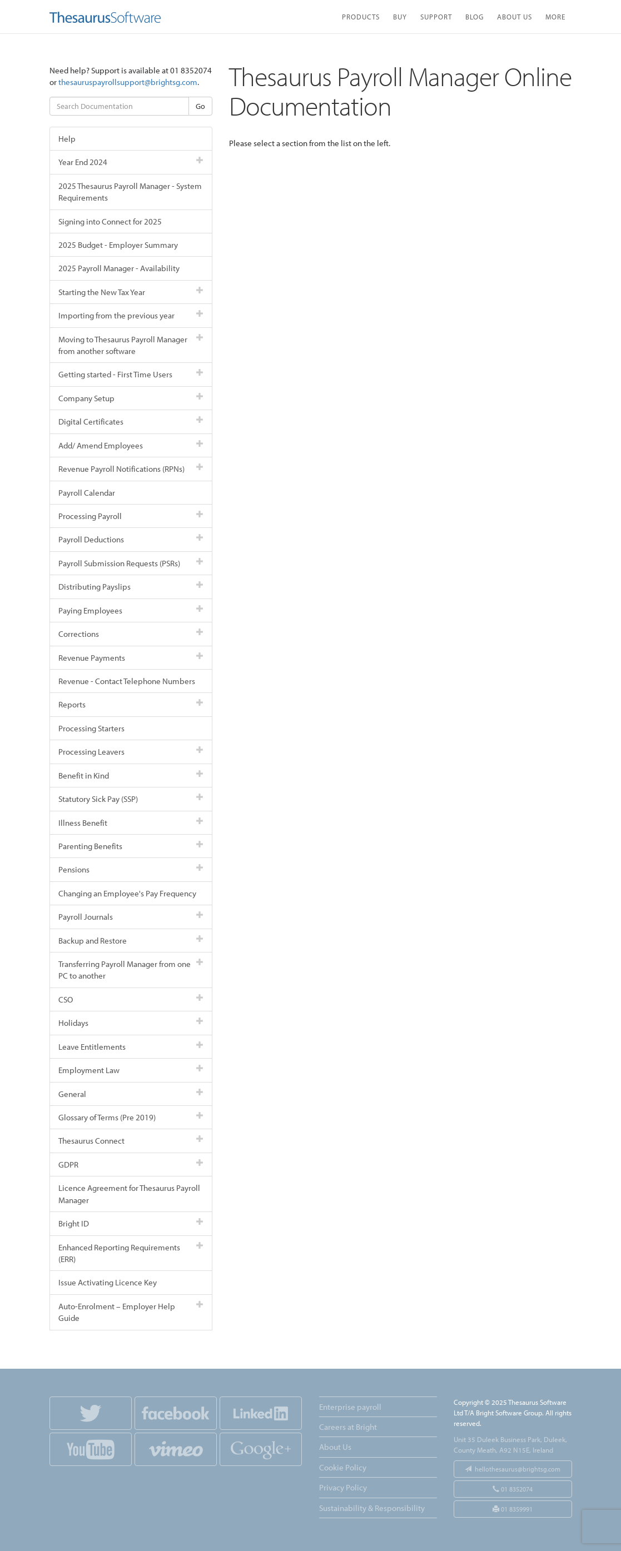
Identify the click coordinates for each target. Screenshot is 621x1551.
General (130, 1094)
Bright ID (130, 1223)
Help (67, 138)
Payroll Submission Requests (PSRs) (130, 563)
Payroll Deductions (130, 539)
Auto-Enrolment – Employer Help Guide (130, 1312)
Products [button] (361, 16)
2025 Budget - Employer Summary (118, 245)
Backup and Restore (130, 940)
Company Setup (130, 398)
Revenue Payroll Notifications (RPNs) (130, 468)
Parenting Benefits (130, 846)
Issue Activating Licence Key (107, 1282)
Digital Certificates (130, 421)
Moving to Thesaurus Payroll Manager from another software (130, 345)
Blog (474, 16)
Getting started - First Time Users (130, 374)
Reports (130, 704)
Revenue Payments (130, 657)
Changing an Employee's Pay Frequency (127, 893)
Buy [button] (400, 16)
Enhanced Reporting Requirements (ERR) (130, 1253)
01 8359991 (513, 1509)
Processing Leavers (130, 751)
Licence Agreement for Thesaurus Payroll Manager (129, 1194)
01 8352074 (513, 1489)
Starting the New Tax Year (130, 292)
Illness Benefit (130, 822)
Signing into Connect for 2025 (110, 221)
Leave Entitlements (130, 1046)
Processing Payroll (130, 516)
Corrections (130, 634)
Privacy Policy (343, 1487)
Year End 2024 (130, 162)
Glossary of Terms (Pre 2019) (130, 1117)
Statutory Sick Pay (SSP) (130, 799)
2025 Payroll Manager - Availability (119, 268)
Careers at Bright (348, 1427)
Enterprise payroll (350, 1407)
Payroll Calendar (86, 492)
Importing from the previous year (130, 315)
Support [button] (436, 16)
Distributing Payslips (130, 586)
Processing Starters (91, 728)
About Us (514, 16)
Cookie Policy (342, 1467)
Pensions (130, 869)
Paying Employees (130, 610)
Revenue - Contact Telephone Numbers (126, 681)
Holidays (130, 1023)
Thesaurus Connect (130, 1140)
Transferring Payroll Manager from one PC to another (130, 970)
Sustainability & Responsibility (372, 1508)
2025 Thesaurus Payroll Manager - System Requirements (130, 192)
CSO (130, 999)
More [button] (555, 16)
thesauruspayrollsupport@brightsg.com (127, 82)
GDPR (130, 1164)
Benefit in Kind (130, 775)
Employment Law (130, 1070)
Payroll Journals (130, 916)
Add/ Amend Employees (130, 445)
